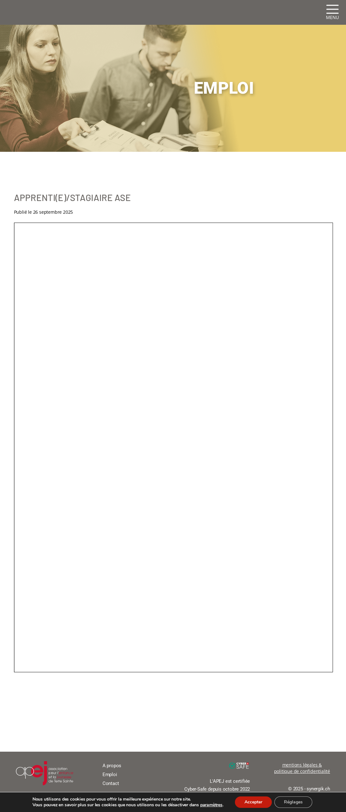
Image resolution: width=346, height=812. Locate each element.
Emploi (109, 774)
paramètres (211, 805)
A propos (111, 765)
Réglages (293, 802)
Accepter (253, 802)
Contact (110, 783)
